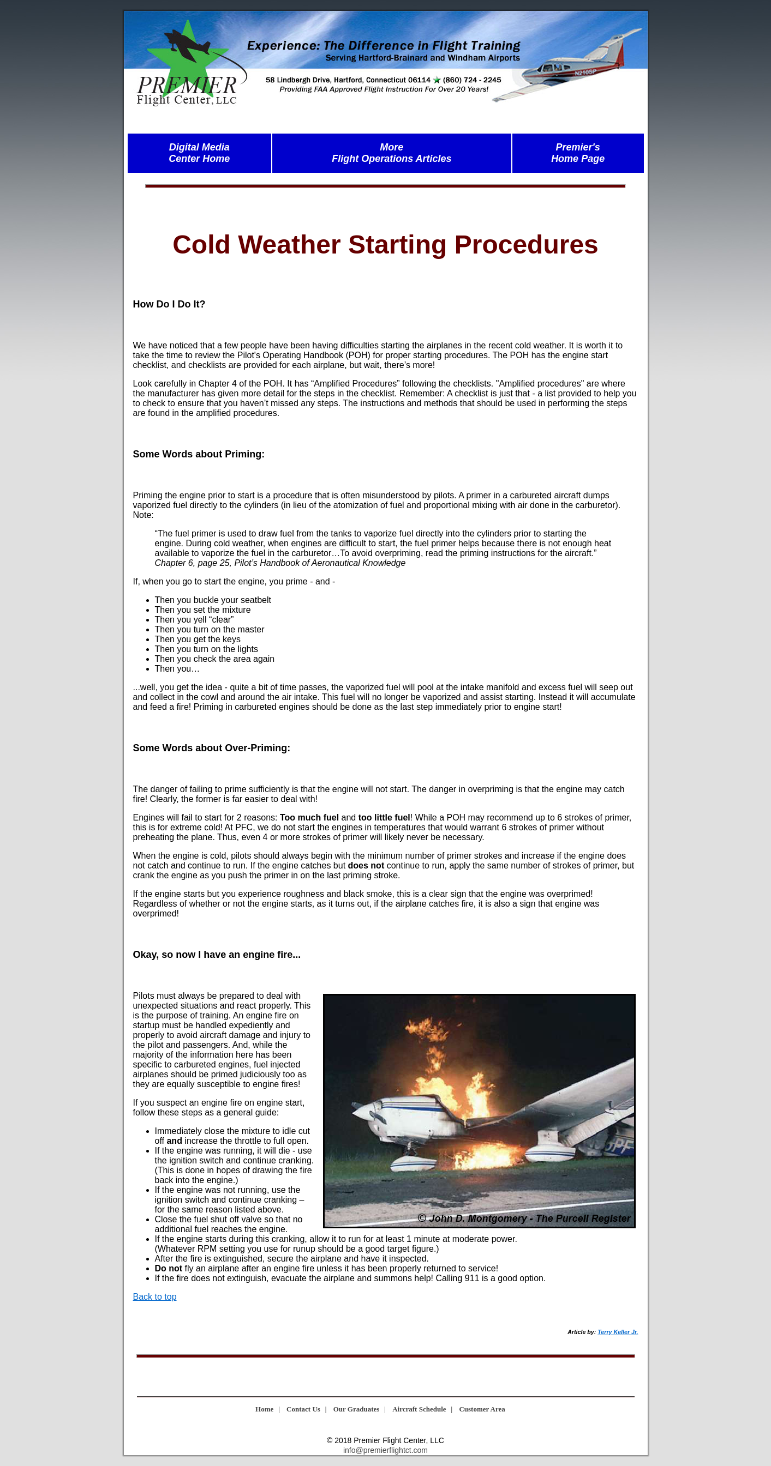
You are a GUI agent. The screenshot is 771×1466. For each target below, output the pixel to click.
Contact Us (303, 1409)
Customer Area (482, 1409)
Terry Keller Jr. (617, 1332)
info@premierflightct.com (385, 1450)
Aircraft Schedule (419, 1409)
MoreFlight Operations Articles (391, 153)
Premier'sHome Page (578, 153)
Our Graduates (356, 1409)
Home (264, 1409)
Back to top (155, 1296)
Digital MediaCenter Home (199, 153)
